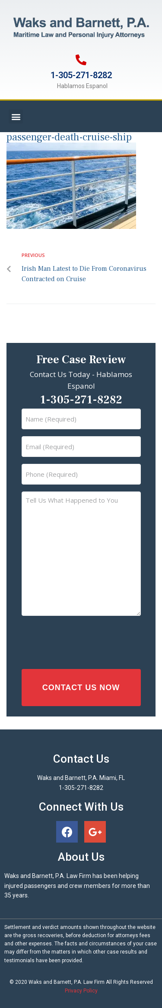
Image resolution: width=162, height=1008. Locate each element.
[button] (16, 116)
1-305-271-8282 (81, 75)
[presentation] (77, 640)
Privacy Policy (81, 991)
